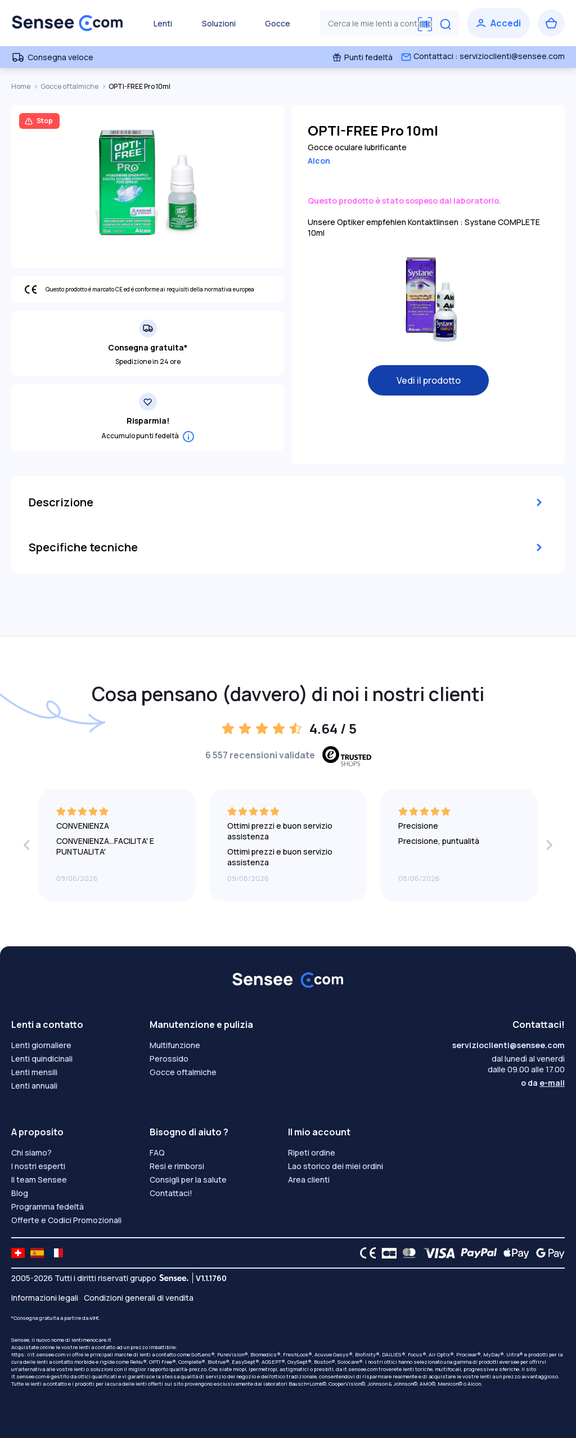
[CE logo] (365, 1253)
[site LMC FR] (56, 1252)
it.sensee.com (360, 1369)
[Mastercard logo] (407, 1253)
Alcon (319, 160)
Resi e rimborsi (177, 1166)
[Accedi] (498, 23)
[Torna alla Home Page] (67, 23)
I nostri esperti (38, 1166)
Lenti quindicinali (42, 1058)
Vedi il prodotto (429, 380)
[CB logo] (386, 1253)
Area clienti (309, 1179)
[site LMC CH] (18, 1253)
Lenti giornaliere (41, 1045)
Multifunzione (175, 1045)
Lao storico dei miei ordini (335, 1166)
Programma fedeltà (47, 1206)
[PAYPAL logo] (476, 1253)
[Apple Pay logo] (513, 1253)
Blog (19, 1193)
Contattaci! (171, 1193)
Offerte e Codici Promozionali (66, 1220)
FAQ (157, 1152)
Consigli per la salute (188, 1179)
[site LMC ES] (37, 1253)
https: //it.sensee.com (38, 1354)
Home (21, 86)
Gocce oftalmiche (70, 86)
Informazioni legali (44, 1297)
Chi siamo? (31, 1152)
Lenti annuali (34, 1085)
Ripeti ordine (311, 1152)
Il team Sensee (39, 1179)
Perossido (169, 1058)
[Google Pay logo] (547, 1253)
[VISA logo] (436, 1253)
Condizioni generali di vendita (139, 1297)
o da (543, 1082)
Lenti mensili (34, 1072)
